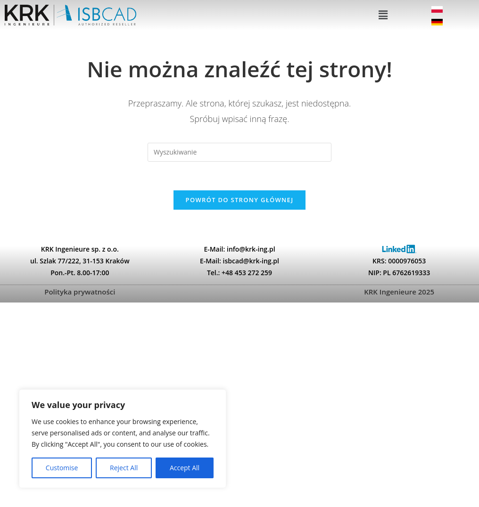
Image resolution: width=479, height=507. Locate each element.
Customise (62, 467)
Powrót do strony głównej (240, 200)
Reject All (124, 467)
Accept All (184, 467)
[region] (122, 438)
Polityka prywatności (79, 292)
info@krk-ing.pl (251, 249)
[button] (383, 16)
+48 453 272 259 (247, 273)
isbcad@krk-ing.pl (251, 261)
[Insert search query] (239, 153)
